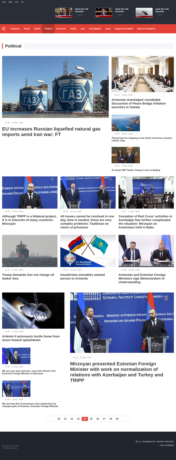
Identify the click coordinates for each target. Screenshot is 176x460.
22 (72, 419)
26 (97, 419)
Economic (61, 29)
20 (59, 419)
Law (83, 29)
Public (73, 29)
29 (117, 419)
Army (108, 29)
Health (37, 29)
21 (65, 419)
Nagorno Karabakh (124, 29)
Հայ (4, 2)
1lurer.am (13, 448)
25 (91, 419)
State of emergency (146, 29)
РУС (17, 2)
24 (85, 419)
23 (78, 419)
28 (110, 419)
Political (48, 29)
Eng (10, 2)
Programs (15, 29)
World (27, 29)
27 (104, 419)
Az (22, 2)
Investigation (95, 29)
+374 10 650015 (166, 445)
